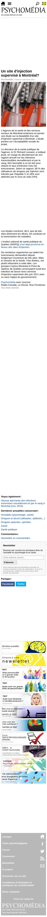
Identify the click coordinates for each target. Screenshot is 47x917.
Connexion (8, 856)
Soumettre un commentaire (15, 538)
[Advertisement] (23, 42)
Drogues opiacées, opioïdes (16, 522)
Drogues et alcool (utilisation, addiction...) (23, 518)
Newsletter (8, 863)
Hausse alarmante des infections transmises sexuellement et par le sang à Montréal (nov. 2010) (23, 503)
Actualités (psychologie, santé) (17, 514)
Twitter (21, 584)
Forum (6, 850)
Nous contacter (11, 891)
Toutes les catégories (23, 899)
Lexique (6, 836)
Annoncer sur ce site (14, 876)
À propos (7, 869)
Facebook (8, 584)
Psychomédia (7, 79)
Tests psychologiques (14, 843)
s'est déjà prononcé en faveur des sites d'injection (22, 245)
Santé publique (9, 529)
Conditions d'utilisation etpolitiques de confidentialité (18, 884)
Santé (4, 526)
